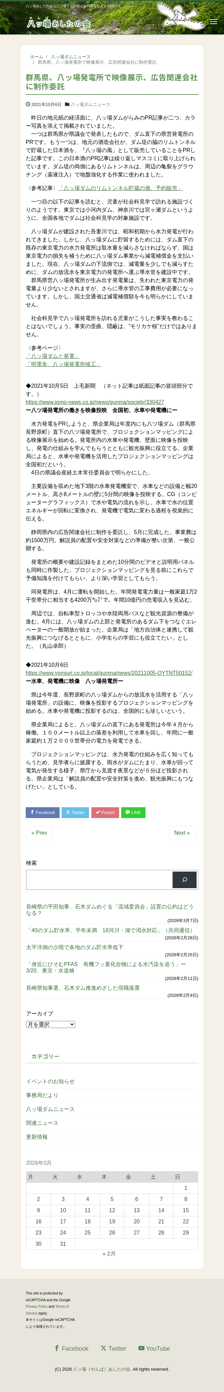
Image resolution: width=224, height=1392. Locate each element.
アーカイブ (39, 1013)
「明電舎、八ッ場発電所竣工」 (64, 364)
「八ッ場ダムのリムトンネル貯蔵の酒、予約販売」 (120, 188)
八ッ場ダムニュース (90, 104)
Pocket (105, 812)
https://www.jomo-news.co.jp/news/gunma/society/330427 (95, 402)
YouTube (154, 1348)
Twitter (75, 812)
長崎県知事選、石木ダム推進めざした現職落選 (83, 988)
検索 (31, 863)
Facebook (42, 812)
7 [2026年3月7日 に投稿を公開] (161, 1199)
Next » (182, 833)
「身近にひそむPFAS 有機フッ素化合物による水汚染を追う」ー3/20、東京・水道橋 (106, 967)
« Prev (39, 833)
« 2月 (109, 1254)
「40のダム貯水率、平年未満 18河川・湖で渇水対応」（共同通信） (110, 930)
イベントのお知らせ (50, 1081)
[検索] (185, 880)
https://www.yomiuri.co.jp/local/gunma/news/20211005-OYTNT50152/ (109, 673)
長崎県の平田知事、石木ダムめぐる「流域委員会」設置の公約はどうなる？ (110, 910)
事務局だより (42, 1095)
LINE (133, 812)
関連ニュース (42, 1123)
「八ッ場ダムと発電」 (53, 356)
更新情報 (37, 1137)
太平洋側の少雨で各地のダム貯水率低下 (75, 947)
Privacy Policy (37, 1306)
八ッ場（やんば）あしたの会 (101, 1369)
